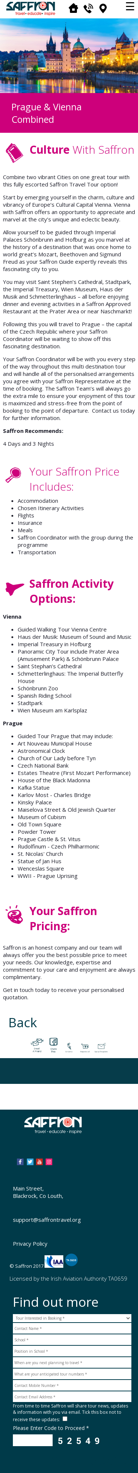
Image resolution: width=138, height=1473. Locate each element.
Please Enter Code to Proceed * (51, 1427)
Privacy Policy (30, 1243)
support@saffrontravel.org (47, 1219)
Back (22, 1022)
